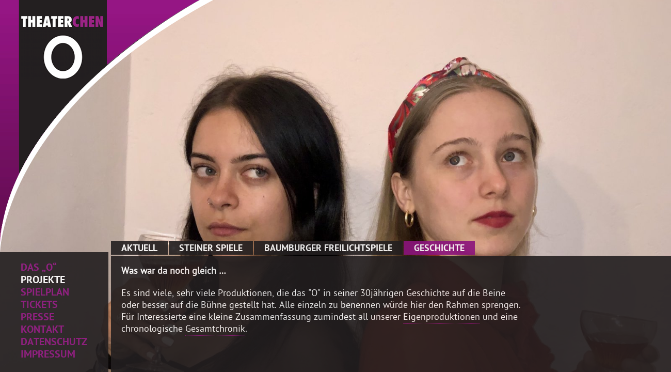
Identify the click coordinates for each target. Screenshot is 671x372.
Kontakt (42, 330)
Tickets (39, 306)
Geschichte (439, 249)
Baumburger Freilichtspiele (328, 249)
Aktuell (139, 249)
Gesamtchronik (215, 329)
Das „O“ (39, 268)
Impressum (48, 355)
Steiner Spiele (211, 249)
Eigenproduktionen (441, 318)
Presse (37, 318)
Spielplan (45, 293)
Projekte (43, 281)
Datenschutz (54, 343)
